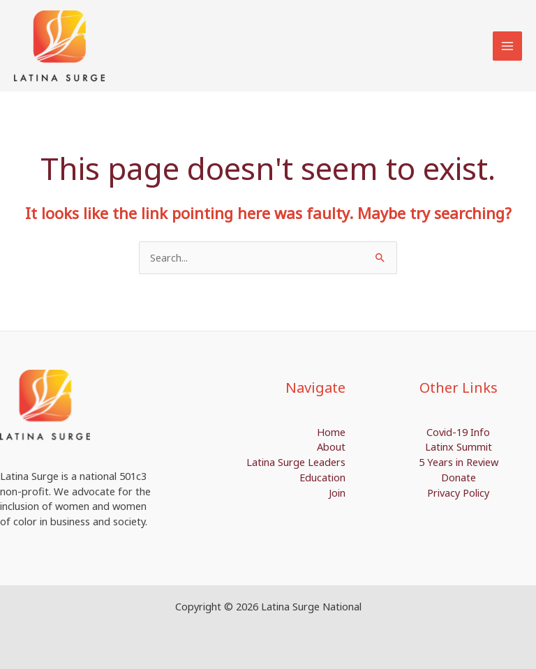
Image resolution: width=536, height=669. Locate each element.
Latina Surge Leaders (295, 462)
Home (331, 432)
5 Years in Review (458, 462)
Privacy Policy (458, 492)
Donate (458, 477)
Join (337, 492)
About (331, 446)
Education (322, 477)
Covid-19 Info (458, 432)
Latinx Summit (458, 446)
